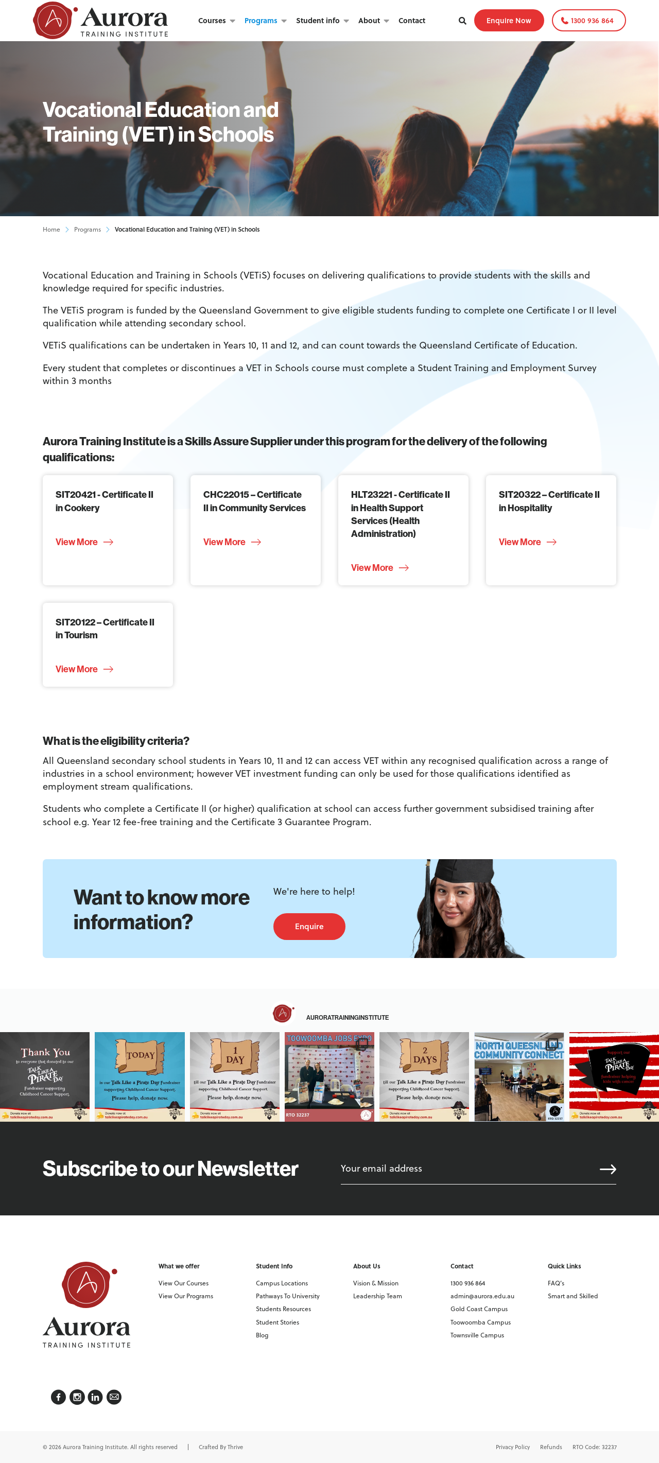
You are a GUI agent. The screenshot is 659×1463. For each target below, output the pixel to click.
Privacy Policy (513, 1447)
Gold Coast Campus (479, 1308)
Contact (411, 20)
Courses (212, 20)
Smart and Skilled (573, 1296)
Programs (261, 20)
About (369, 20)
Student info (318, 20)
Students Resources (283, 1308)
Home (51, 230)
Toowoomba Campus (480, 1322)
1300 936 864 (592, 20)
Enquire (309, 926)
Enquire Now (509, 20)
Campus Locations (282, 1283)
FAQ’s (556, 1283)
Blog (262, 1335)
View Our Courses (184, 1283)
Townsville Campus (477, 1335)
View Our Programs (186, 1296)
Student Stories (277, 1322)
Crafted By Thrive (221, 1447)
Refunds (551, 1447)
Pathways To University (288, 1296)
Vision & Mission (375, 1283)
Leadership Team (377, 1296)
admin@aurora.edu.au (482, 1296)
